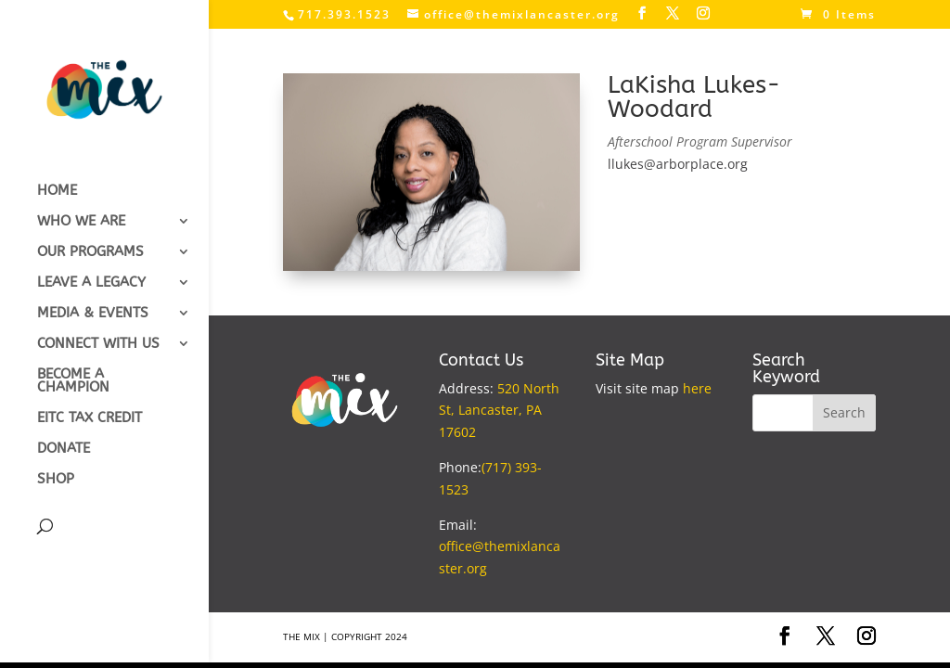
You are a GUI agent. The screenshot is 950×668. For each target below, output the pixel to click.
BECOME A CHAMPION (73, 381)
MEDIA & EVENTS (92, 313)
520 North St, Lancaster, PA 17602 (499, 410)
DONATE (63, 449)
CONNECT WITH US (98, 344)
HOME (57, 191)
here (697, 388)
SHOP (55, 479)
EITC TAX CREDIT (89, 418)
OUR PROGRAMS (90, 252)
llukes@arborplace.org (678, 164)
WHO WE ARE (81, 221)
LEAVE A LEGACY (91, 283)
